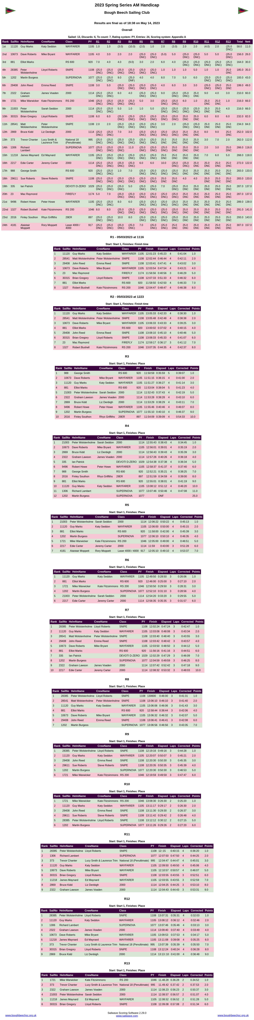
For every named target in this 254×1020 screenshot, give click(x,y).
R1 (97, 41)
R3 (119, 41)
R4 (130, 41)
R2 (108, 41)
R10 (196, 41)
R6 (152, 41)
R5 (141, 41)
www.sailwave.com (127, 1016)
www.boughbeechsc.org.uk (20, 1015)
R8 (173, 41)
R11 (206, 41)
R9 (184, 41)
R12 (217, 41)
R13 (228, 41)
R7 (162, 41)
